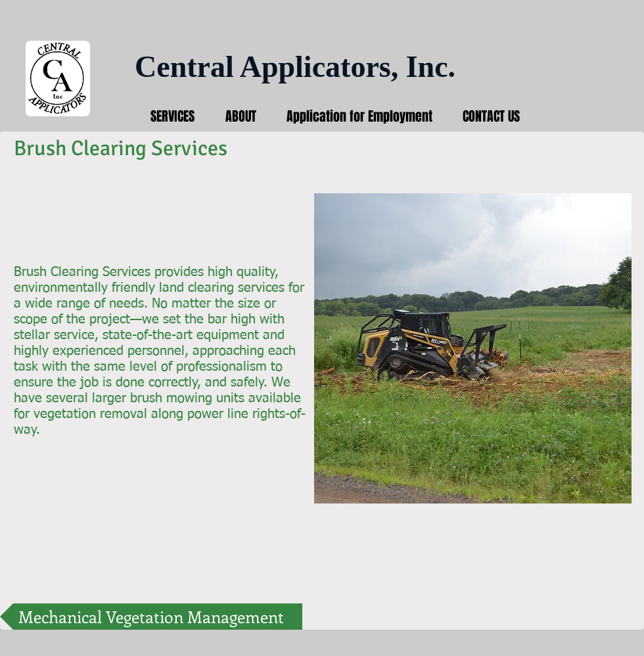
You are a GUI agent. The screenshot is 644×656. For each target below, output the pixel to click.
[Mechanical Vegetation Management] (151, 616)
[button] (473, 348)
